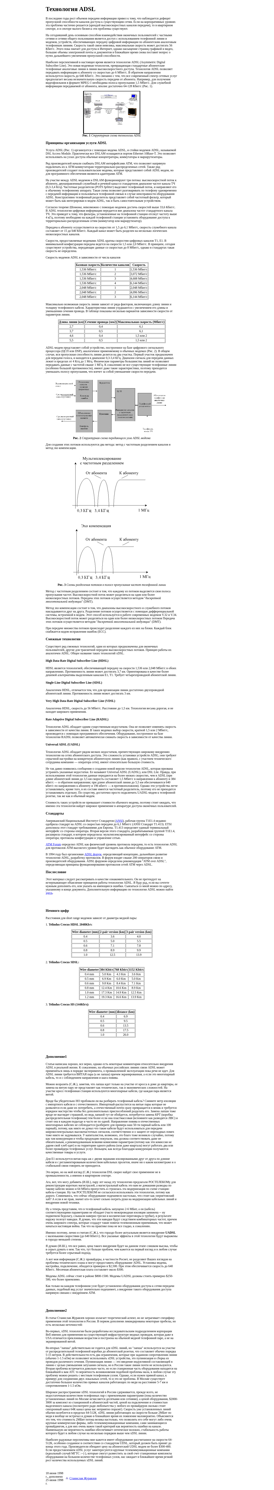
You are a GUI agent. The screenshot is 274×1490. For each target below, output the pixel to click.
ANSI (119, 820)
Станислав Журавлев (82, 1478)
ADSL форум (92, 854)
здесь (49, 892)
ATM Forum (53, 844)
